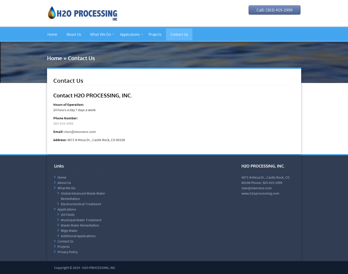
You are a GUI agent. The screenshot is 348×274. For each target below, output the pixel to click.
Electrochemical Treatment (81, 204)
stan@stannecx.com (80, 131)
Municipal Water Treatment (81, 220)
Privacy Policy (67, 252)
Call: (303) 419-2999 (275, 10)
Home (52, 34)
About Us (73, 34)
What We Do (100, 34)
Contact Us (179, 34)
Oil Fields (68, 214)
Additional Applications (78, 236)
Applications (130, 34)
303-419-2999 (63, 123)
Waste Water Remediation (80, 225)
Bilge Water (69, 230)
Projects (155, 34)
